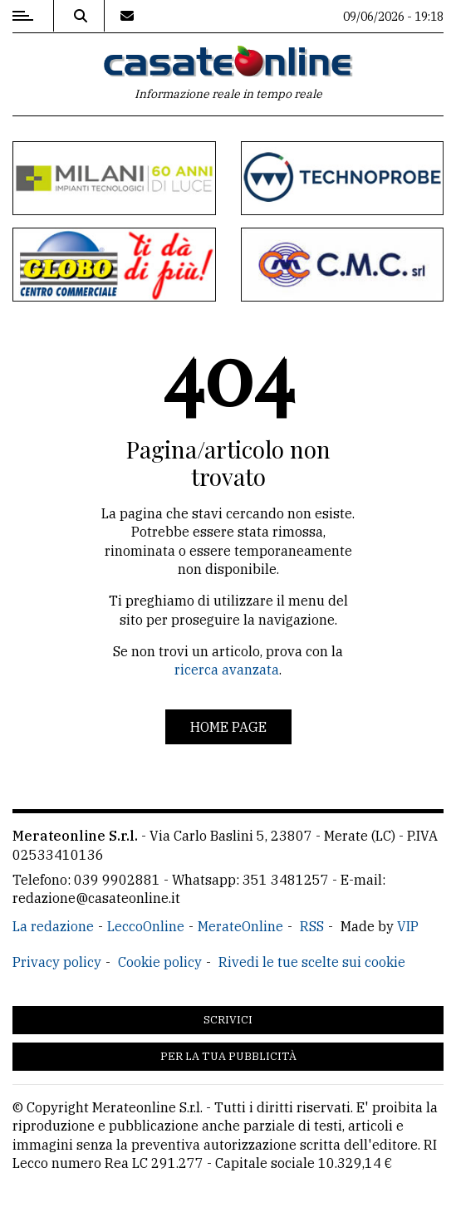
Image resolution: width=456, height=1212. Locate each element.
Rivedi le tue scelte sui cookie (311, 962)
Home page (228, 727)
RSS (312, 926)
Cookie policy (160, 962)
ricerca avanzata (226, 669)
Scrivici (228, 1020)
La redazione (53, 926)
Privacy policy (56, 962)
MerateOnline (240, 926)
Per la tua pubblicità (228, 1056)
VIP (408, 926)
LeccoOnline (145, 926)
